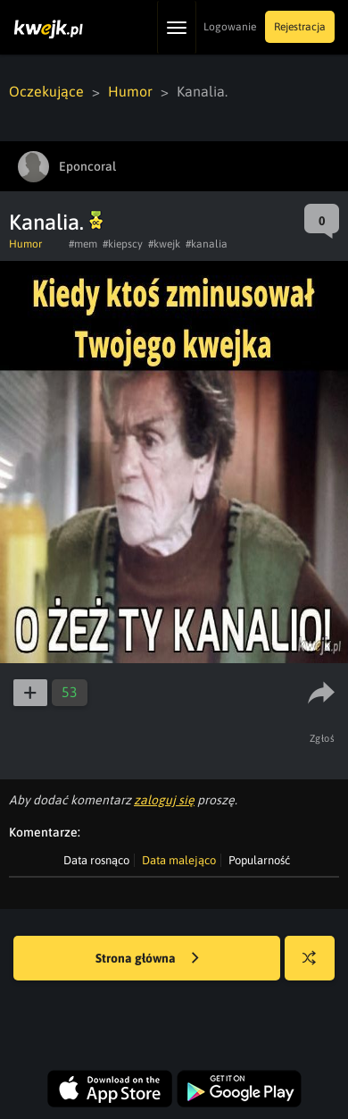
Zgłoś (323, 738)
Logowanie (229, 27)
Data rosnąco (96, 860)
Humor (130, 91)
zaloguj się (164, 800)
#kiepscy (123, 244)
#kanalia (207, 244)
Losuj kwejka (316, 966)
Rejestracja (300, 27)
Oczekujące (46, 91)
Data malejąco (179, 860)
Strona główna (147, 959)
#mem (83, 244)
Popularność (259, 860)
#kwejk (164, 244)
